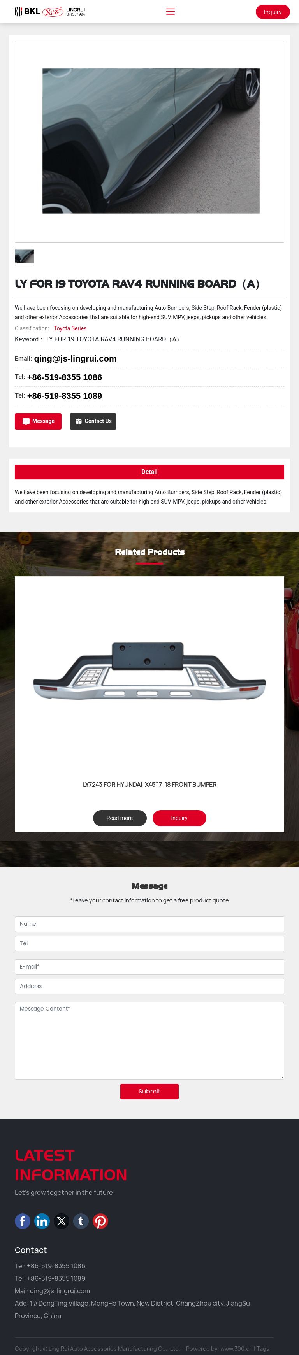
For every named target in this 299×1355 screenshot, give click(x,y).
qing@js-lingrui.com (75, 358)
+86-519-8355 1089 (64, 396)
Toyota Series (70, 328)
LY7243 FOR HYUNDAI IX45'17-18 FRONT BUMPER (149, 785)
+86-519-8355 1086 (64, 377)
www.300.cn (236, 1348)
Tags (263, 1348)
